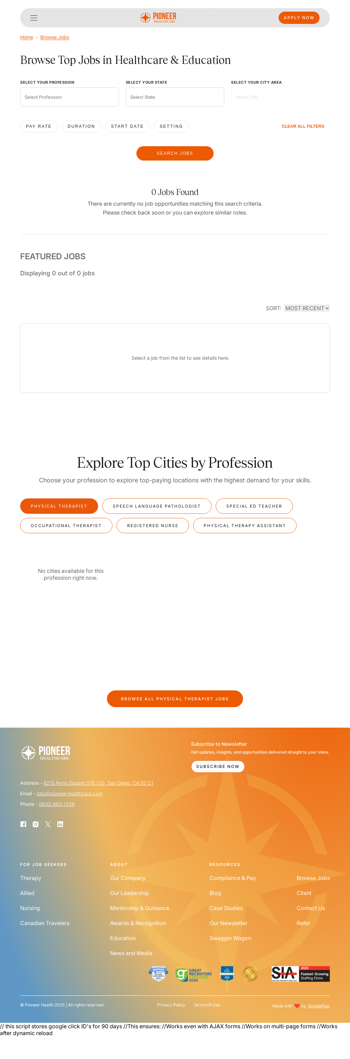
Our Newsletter (228, 923)
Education (123, 938)
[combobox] (70, 97)
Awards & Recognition (138, 923)
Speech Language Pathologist (157, 506)
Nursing (30, 908)
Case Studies (226, 908)
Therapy (30, 878)
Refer (303, 923)
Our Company (128, 878)
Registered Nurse (152, 525)
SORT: (273, 308)
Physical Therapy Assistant (245, 525)
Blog (215, 893)
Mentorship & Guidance (139, 908)
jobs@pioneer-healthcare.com (70, 793)
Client (304, 893)
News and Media (131, 953)
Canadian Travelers (44, 923)
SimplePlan (319, 1005)
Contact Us (311, 908)
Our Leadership (129, 893)
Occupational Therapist (66, 525)
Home (26, 37)
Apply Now (299, 17)
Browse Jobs (54, 37)
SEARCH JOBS (175, 153)
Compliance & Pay (233, 878)
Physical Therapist (59, 506)
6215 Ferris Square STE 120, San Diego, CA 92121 (98, 783)
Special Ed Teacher (254, 506)
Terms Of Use (206, 1005)
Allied (27, 893)
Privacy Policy (171, 1005)
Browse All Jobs (175, 698)
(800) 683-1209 (57, 804)
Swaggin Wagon (230, 938)
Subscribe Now (218, 766)
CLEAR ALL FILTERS (303, 126)
